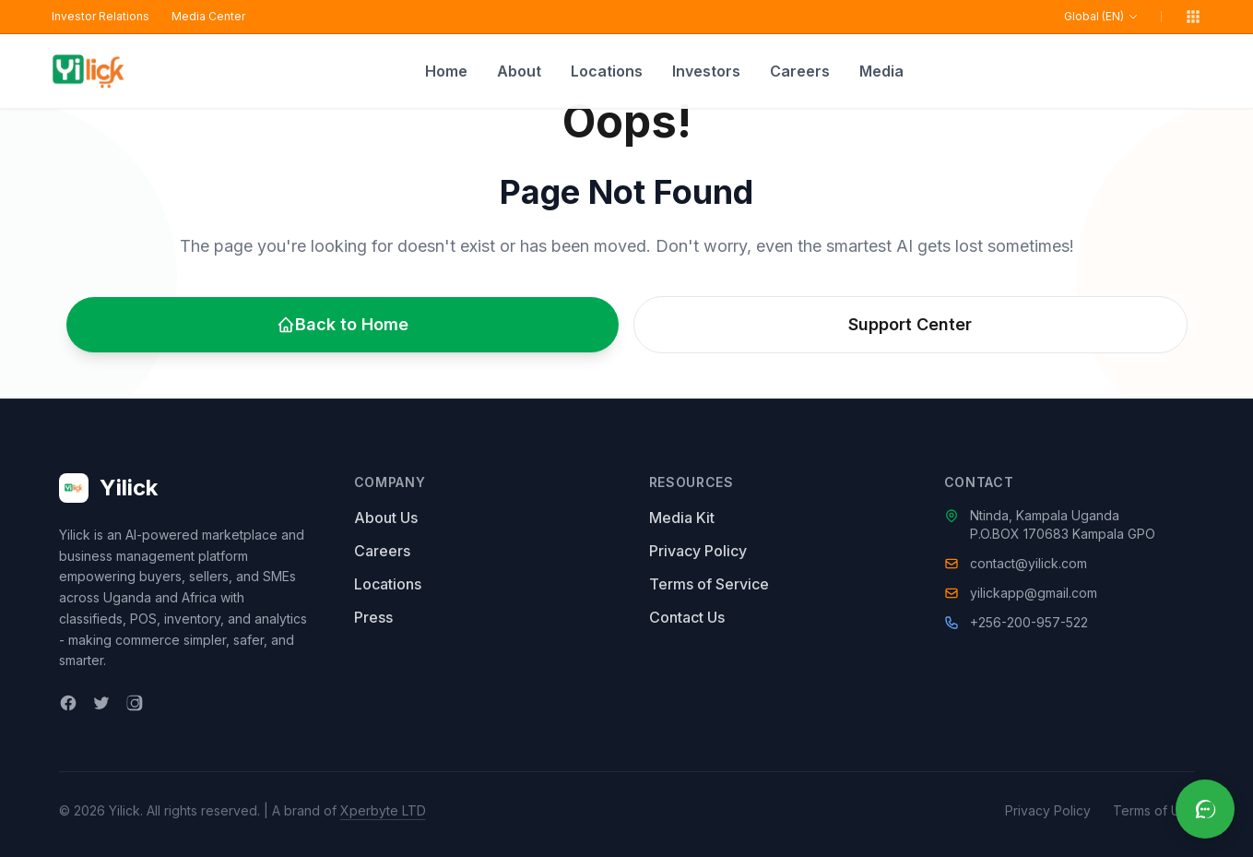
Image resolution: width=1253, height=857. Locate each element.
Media (881, 71)
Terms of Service (709, 584)
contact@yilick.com (1028, 563)
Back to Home (342, 324)
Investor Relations (100, 16)
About (519, 71)
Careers (800, 71)
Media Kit (682, 517)
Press (373, 617)
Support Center (910, 324)
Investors (706, 71)
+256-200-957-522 (1029, 622)
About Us (386, 517)
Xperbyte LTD (383, 810)
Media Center (208, 16)
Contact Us (687, 617)
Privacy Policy (698, 551)
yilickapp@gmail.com (1033, 593)
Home (446, 71)
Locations (607, 71)
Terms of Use (1154, 810)
